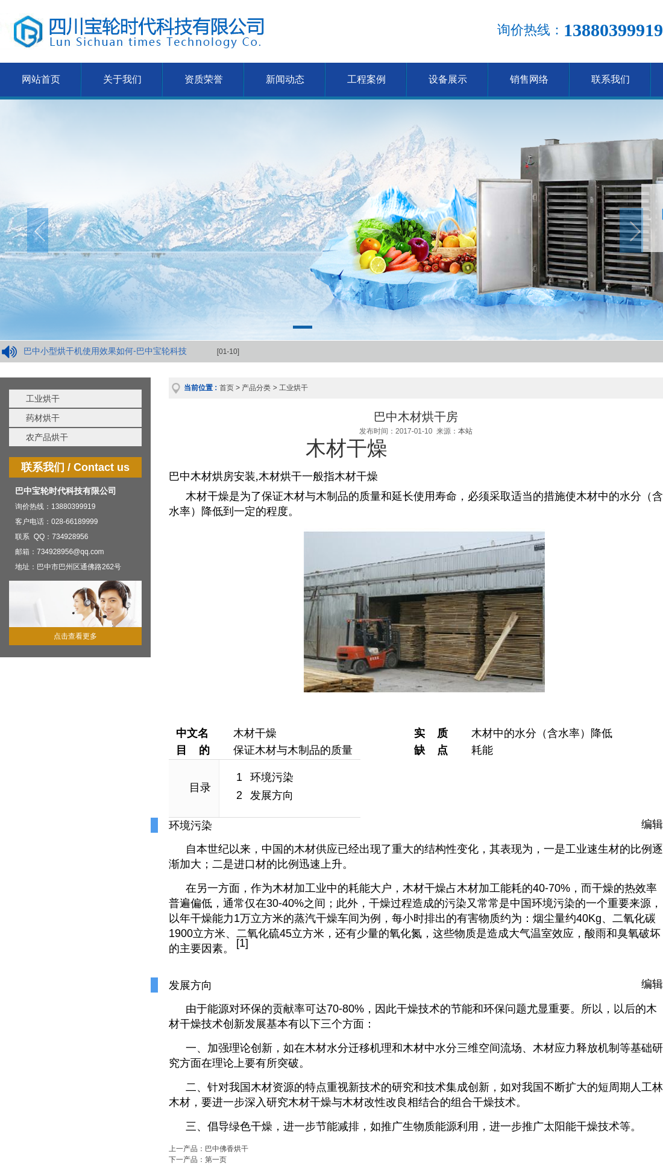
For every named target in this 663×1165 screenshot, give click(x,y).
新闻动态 (285, 79)
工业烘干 (43, 398)
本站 (465, 431)
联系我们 (610, 79)
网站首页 (41, 79)
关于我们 (122, 79)
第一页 (216, 1159)
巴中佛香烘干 (226, 1148)
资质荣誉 (203, 79)
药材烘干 (43, 418)
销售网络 (529, 79)
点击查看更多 (75, 636)
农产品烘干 (47, 437)
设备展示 (448, 79)
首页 (226, 388)
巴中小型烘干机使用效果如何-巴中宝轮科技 (105, 351)
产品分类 (256, 388)
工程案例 (366, 79)
